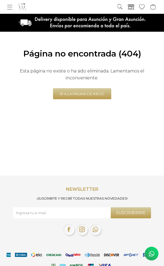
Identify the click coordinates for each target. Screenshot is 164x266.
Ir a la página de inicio (82, 94)
